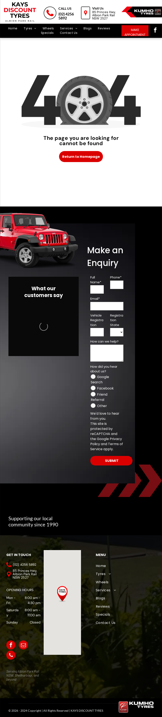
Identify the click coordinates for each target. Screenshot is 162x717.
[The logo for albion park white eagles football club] (100, 519)
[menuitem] (13, 28)
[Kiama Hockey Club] (143, 519)
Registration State (116, 320)
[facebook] (155, 31)
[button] (62, 594)
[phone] (10, 656)
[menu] (9, 19)
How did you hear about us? (103, 369)
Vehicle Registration (96, 320)
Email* (95, 298)
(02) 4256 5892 (66, 16)
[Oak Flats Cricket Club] (121, 519)
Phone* (116, 277)
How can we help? (104, 341)
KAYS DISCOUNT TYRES (87, 710)
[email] (23, 645)
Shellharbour (23, 675)
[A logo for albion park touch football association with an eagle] (79, 519)
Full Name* (95, 279)
